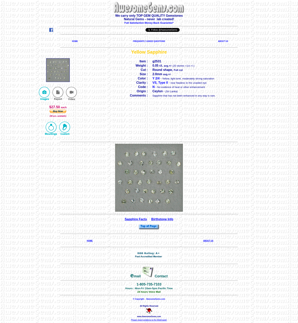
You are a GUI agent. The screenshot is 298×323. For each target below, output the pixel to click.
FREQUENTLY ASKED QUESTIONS (149, 41)
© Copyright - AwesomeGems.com (149, 299)
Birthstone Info (162, 219)
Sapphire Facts (136, 219)
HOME (75, 41)
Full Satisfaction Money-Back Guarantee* (149, 22)
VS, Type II (160, 82)
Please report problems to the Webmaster (149, 320)
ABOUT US (223, 41)
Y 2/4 (156, 78)
